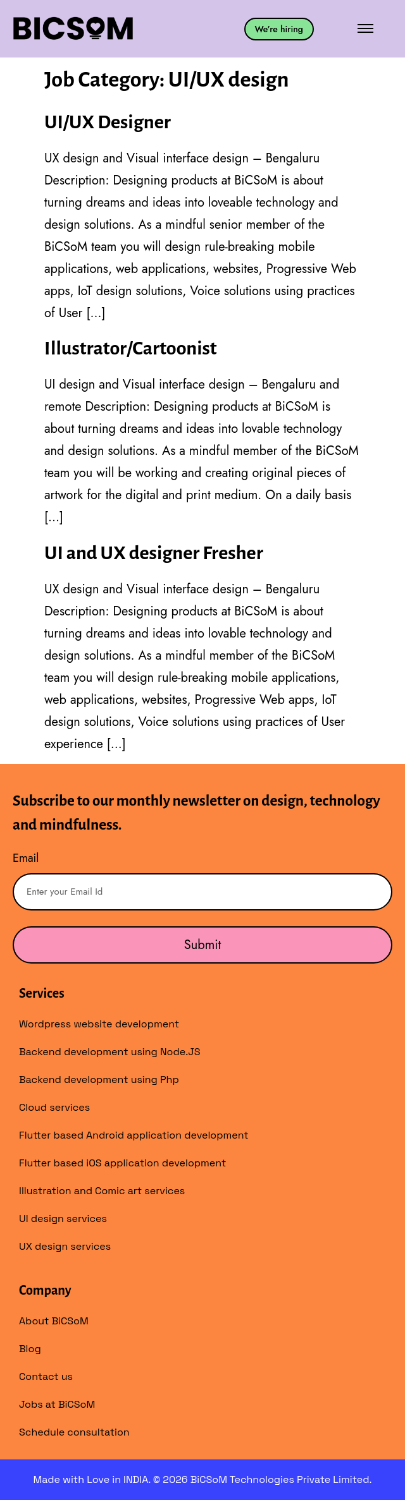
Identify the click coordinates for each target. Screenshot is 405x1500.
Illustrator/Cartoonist (130, 348)
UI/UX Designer (107, 122)
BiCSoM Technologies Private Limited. (281, 1479)
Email (26, 858)
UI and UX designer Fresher (153, 553)
